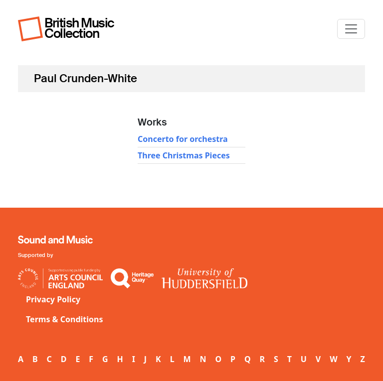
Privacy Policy (53, 299)
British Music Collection (79, 28)
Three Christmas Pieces (184, 155)
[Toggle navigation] (351, 29)
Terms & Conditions (64, 319)
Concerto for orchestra (183, 138)
